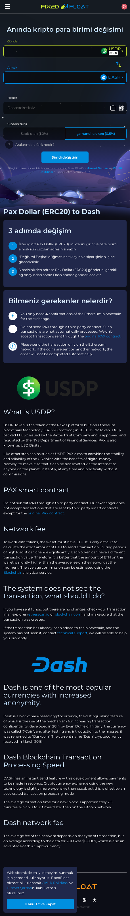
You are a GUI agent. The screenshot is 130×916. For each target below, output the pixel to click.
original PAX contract (103, 336)
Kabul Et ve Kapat (40, 904)
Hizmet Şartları (97, 168)
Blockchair (12, 572)
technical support (72, 633)
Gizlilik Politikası (55, 883)
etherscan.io (38, 614)
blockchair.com (68, 614)
